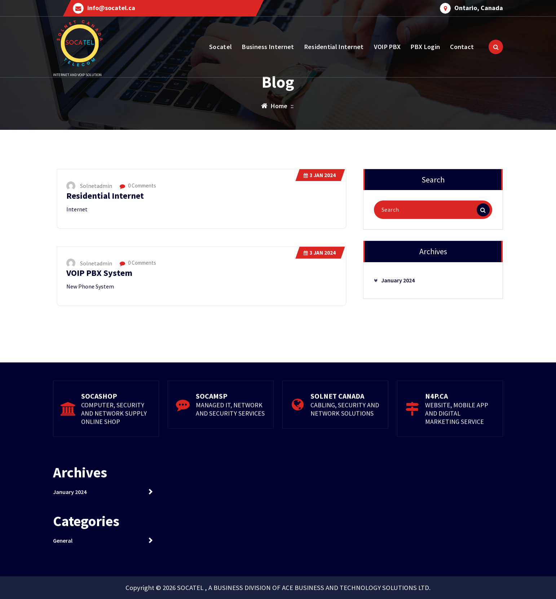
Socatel (220, 47)
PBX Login (425, 47)
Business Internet (268, 47)
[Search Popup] (496, 47)
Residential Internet (334, 47)
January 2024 (398, 280)
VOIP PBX (387, 47)
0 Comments (138, 185)
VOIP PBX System (99, 272)
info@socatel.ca (111, 8)
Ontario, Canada (478, 8)
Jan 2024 (320, 175)
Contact (462, 47)
